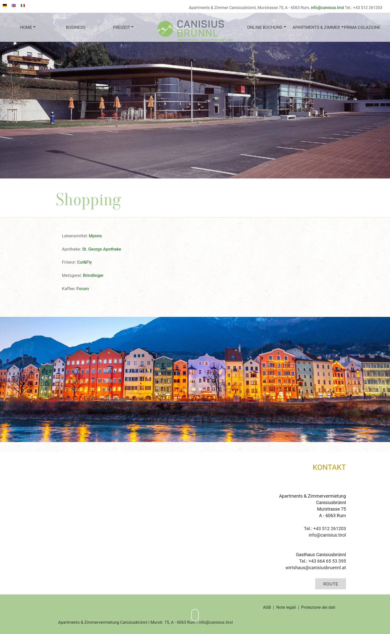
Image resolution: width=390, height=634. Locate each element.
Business (75, 27)
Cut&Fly (84, 262)
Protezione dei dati (318, 607)
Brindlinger (93, 275)
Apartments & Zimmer (315, 27)
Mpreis (95, 235)
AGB (267, 607)
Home (26, 27)
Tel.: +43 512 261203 (325, 528)
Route (330, 583)
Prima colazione (362, 27)
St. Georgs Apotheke (101, 249)
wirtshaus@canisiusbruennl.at (315, 567)
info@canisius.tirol (327, 7)
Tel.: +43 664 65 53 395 (322, 561)
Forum (82, 288)
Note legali (286, 607)
